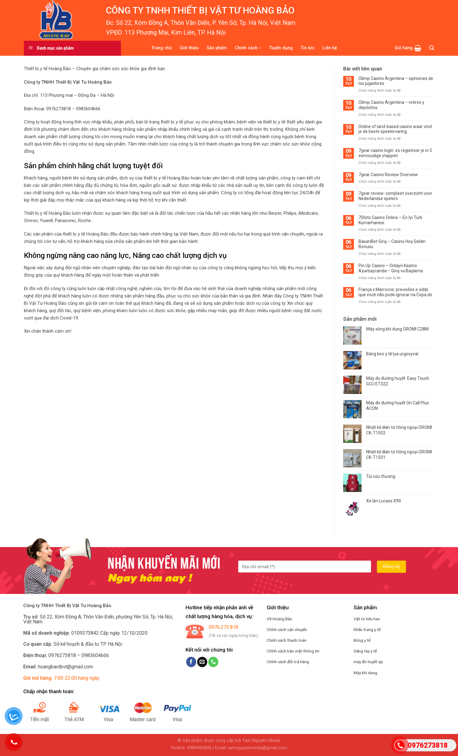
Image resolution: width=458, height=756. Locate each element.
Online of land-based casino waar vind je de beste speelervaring (395, 129)
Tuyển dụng (281, 48)
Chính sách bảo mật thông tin (293, 650)
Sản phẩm (217, 48)
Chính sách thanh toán (286, 640)
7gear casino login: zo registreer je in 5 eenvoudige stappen (395, 153)
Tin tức (307, 48)
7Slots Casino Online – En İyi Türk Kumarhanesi (390, 220)
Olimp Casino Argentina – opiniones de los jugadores (396, 81)
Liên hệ (329, 48)
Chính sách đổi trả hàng (288, 661)
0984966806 (199, 747)
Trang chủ (162, 48)
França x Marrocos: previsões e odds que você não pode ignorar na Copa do (395, 292)
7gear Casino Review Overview (388, 174)
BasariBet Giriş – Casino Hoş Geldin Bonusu (392, 244)
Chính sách (248, 48)
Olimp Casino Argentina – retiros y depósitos (391, 105)
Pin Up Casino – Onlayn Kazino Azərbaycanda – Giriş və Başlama (391, 268)
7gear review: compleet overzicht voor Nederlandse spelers (395, 196)
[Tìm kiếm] (431, 48)
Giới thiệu (189, 48)
